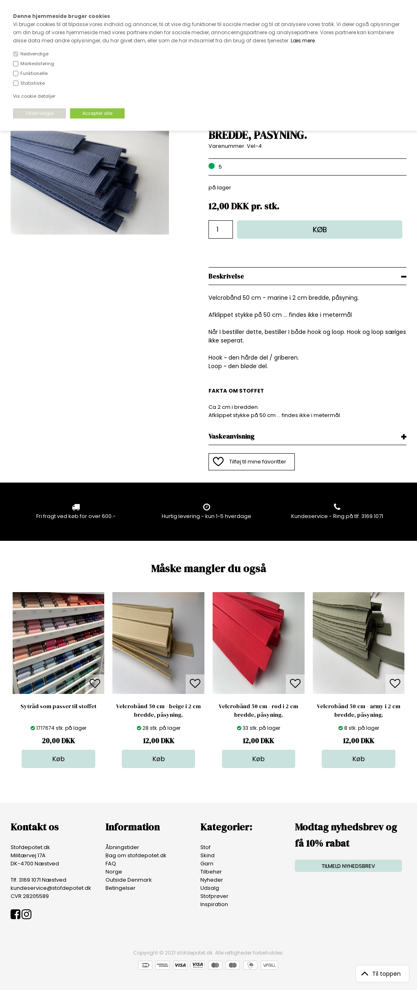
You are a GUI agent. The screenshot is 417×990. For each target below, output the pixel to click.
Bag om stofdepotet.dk (136, 855)
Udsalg (209, 888)
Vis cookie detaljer (34, 96)
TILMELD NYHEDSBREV (348, 866)
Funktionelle (34, 73)
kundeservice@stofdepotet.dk (51, 888)
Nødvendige (34, 53)
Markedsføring (37, 63)
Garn (206, 863)
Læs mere (303, 40)
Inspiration (214, 904)
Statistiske (32, 83)
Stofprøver (214, 896)
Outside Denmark (128, 880)
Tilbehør (211, 872)
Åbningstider (122, 847)
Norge (113, 872)
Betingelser (120, 888)
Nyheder (211, 880)
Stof (205, 847)
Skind (207, 855)
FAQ (110, 863)
